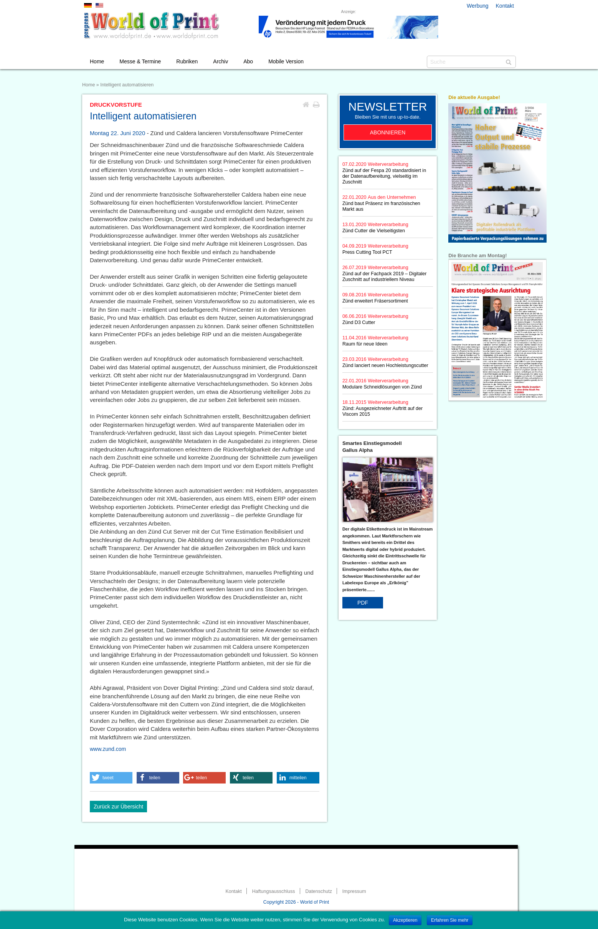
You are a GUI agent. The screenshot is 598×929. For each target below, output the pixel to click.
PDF (362, 603)
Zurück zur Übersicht (118, 806)
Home (97, 61)
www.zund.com (108, 749)
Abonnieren (388, 132)
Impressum (354, 891)
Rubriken (187, 61)
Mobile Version (286, 61)
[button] (111, 778)
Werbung (478, 6)
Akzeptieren (405, 920)
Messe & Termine (140, 61)
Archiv (220, 61)
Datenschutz (318, 891)
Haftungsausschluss (273, 891)
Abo (248, 61)
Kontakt (505, 6)
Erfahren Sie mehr (449, 920)
